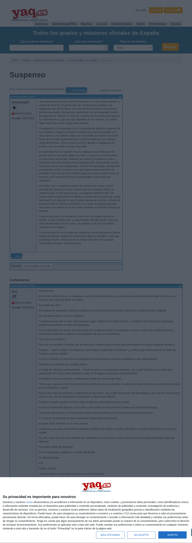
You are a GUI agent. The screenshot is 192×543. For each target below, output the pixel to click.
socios (29, 502)
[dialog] (96, 510)
